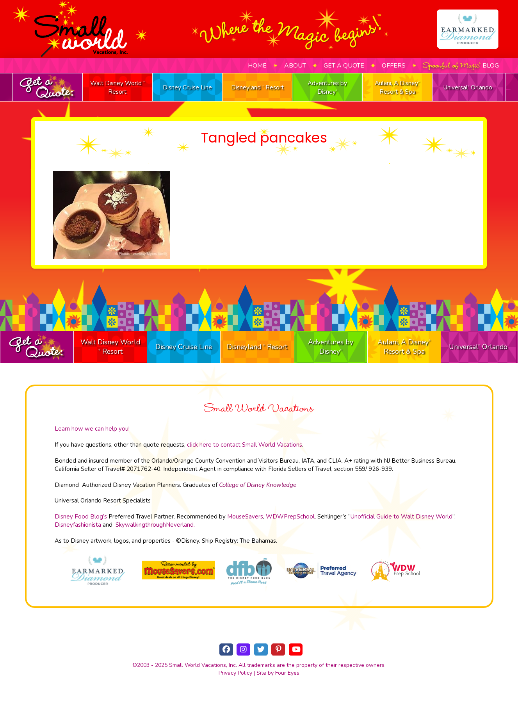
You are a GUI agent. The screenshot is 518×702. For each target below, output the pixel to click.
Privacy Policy (235, 673)
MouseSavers (245, 516)
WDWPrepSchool (290, 516)
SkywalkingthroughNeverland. (155, 525)
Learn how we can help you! (92, 429)
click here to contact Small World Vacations (244, 445)
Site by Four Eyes (277, 673)
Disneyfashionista (78, 525)
